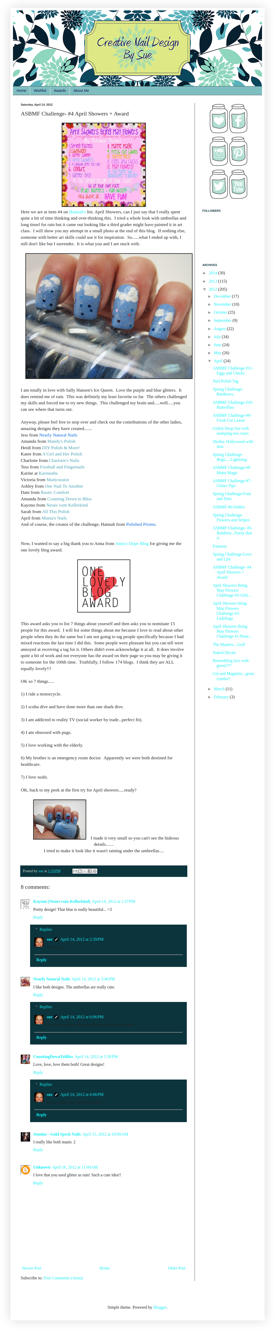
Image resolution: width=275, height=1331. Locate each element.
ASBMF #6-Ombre (229, 507)
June (218, 345)
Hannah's (78, 211)
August (220, 328)
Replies (46, 929)
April (219, 361)
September (223, 320)
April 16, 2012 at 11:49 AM (75, 1167)
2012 (213, 289)
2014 (213, 273)
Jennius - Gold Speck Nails (57, 1134)
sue (49, 939)
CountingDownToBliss (53, 1056)
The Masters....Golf (229, 644)
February (222, 697)
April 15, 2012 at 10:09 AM (105, 1134)
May (218, 353)
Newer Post (31, 1268)
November (223, 304)
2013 (213, 281)
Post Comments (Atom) (63, 1278)
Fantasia (219, 546)
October (221, 312)
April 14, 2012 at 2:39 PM (82, 939)
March (220, 689)
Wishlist (40, 90)
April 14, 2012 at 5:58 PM (96, 1056)
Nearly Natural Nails (51, 979)
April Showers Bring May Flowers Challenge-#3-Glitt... (232, 590)
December (223, 296)
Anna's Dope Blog (132, 543)
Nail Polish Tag (225, 381)
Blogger (160, 1307)
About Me (81, 90)
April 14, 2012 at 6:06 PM (82, 1017)
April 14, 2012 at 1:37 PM (113, 901)
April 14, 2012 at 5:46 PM (93, 979)
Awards (60, 90)
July (218, 337)
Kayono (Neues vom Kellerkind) (61, 901)
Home (21, 90)
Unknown (42, 1167)
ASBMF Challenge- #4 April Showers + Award (232, 572)
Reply (38, 917)
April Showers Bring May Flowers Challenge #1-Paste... (232, 631)
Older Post (176, 1268)
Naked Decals (224, 652)
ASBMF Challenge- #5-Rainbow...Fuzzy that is (233, 533)
